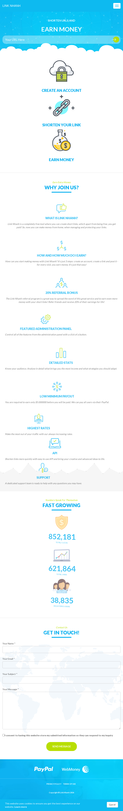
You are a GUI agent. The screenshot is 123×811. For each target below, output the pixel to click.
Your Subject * (9, 674)
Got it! (112, 804)
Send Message (61, 746)
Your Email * (8, 658)
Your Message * (10, 689)
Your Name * (8, 643)
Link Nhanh (11, 5)
